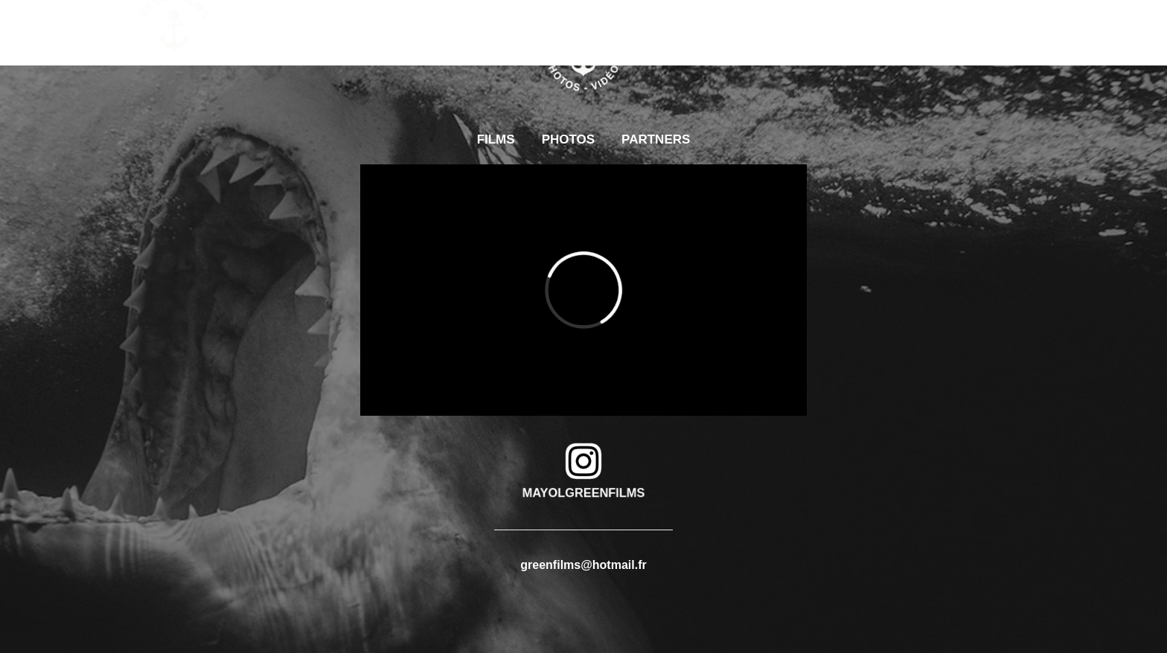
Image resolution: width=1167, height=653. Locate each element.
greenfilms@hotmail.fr (583, 565)
